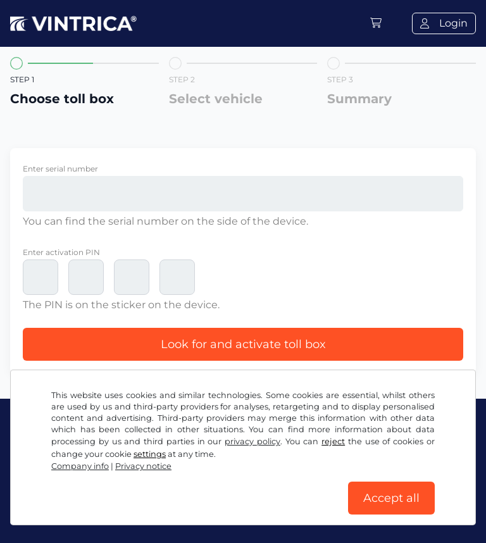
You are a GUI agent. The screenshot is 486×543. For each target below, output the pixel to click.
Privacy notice (276, 484)
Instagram (114, 457)
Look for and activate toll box (243, 344)
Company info (46, 510)
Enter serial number (60, 168)
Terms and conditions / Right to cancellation (122, 484)
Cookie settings (359, 484)
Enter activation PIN (61, 252)
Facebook (42, 457)
